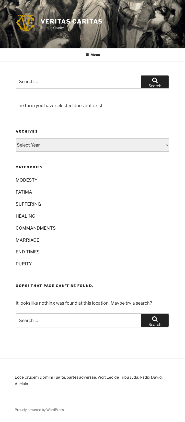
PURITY (24, 263)
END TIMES (28, 251)
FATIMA (24, 192)
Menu (92, 55)
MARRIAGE (27, 240)
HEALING (25, 216)
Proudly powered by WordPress (39, 410)
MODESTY (26, 180)
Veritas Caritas (72, 21)
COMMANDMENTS (36, 228)
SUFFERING (28, 204)
